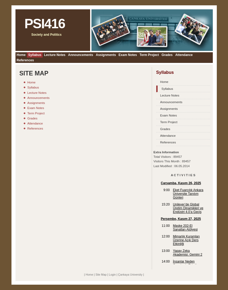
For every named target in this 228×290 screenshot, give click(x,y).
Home (21, 55)
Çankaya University (130, 274)
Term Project (149, 55)
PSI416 (45, 23)
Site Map (101, 274)
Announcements (80, 55)
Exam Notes (128, 55)
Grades (167, 55)
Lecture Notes (54, 55)
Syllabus (34, 55)
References (25, 60)
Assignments (106, 55)
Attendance (184, 55)
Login (112, 274)
